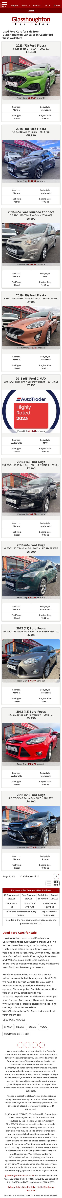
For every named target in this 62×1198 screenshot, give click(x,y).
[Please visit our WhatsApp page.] (42, 1044)
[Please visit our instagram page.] (35, 1044)
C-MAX (8, 1025)
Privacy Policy (15, 1186)
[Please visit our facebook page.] (27, 1044)
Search (31, 10)
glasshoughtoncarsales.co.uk (19, 1174)
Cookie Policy (30, 1186)
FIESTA (20, 1025)
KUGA (43, 1025)
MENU (4, 4)
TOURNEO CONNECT (16, 1032)
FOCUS (32, 1025)
